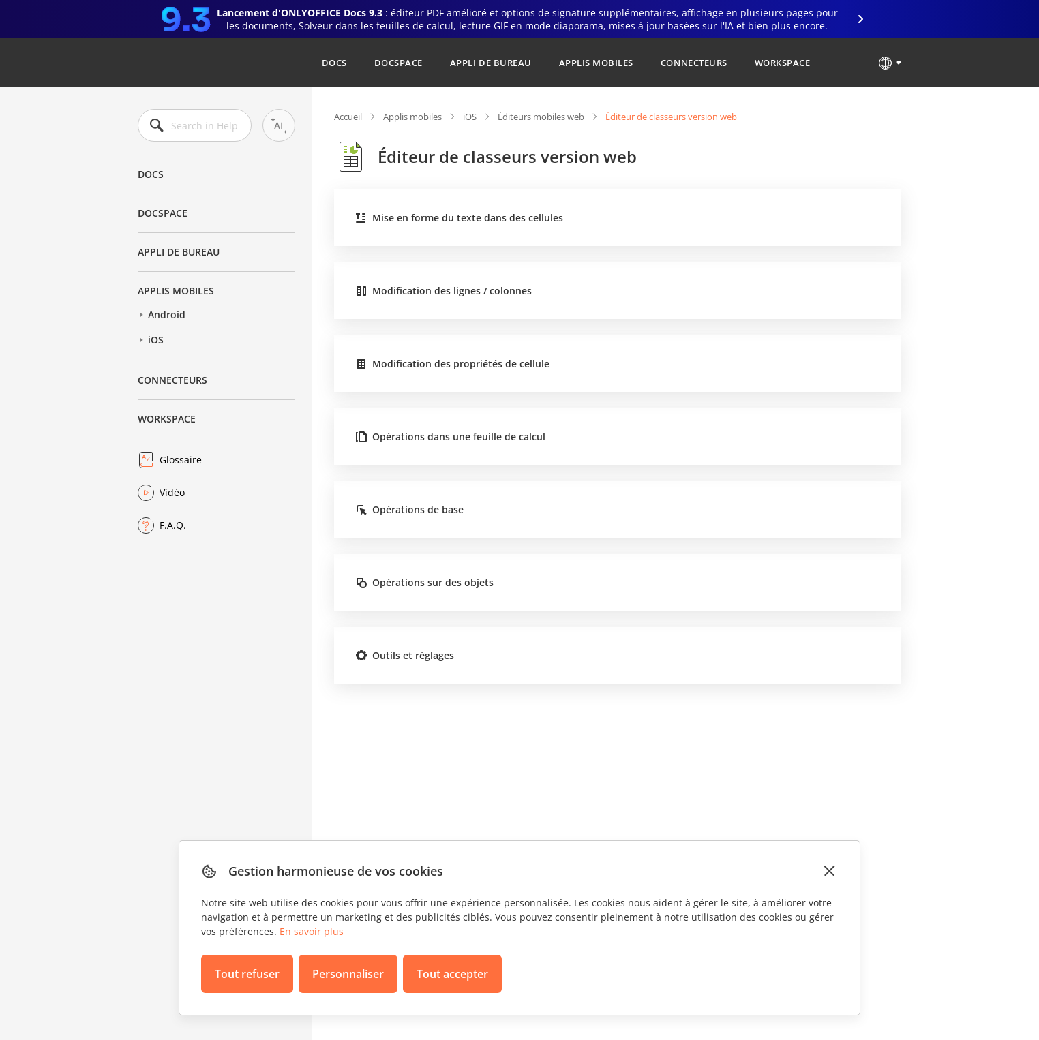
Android (166, 314)
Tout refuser (247, 973)
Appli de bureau (491, 63)
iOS (156, 339)
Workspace (783, 63)
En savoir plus (312, 931)
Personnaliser (348, 973)
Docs (334, 63)
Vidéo (172, 492)
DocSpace (398, 63)
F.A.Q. (173, 525)
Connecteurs (694, 63)
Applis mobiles (596, 63)
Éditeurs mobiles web (541, 116)
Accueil (348, 116)
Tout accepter (452, 973)
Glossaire (181, 459)
